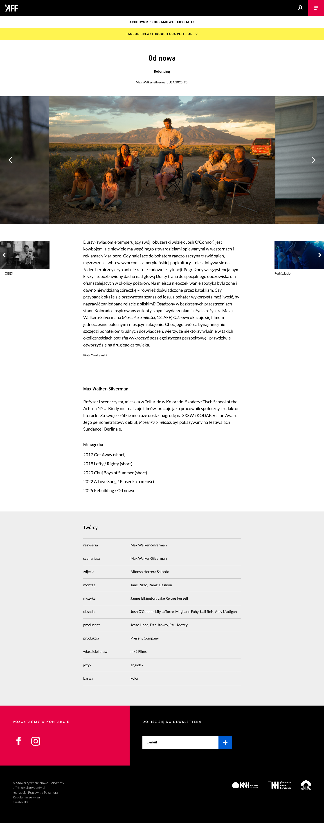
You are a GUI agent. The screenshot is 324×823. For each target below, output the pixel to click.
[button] (313, 159)
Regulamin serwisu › (27, 797)
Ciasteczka (21, 802)
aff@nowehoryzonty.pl (29, 788)
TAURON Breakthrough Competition (159, 34)
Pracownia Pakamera (43, 793)
